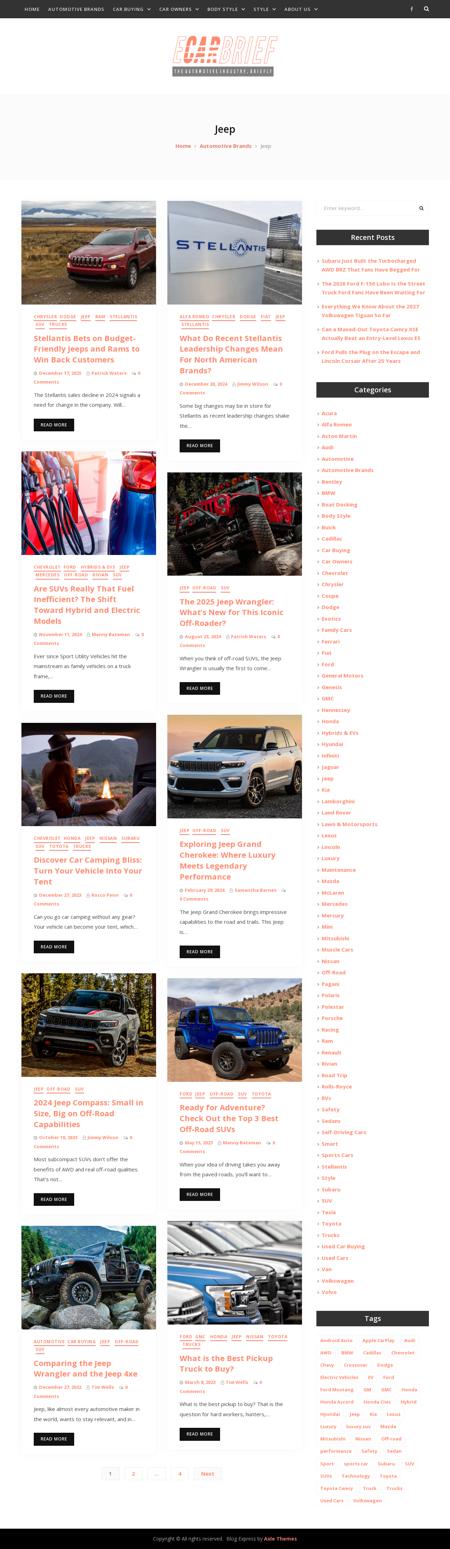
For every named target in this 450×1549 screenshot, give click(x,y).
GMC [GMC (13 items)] (386, 1389)
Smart (330, 1143)
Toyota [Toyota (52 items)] (388, 1476)
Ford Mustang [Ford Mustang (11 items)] (337, 1389)
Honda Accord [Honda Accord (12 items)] (337, 1402)
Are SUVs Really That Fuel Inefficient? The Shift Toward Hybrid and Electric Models (87, 604)
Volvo (329, 1291)
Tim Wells (237, 1382)
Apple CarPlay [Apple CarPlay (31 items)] (378, 1340)
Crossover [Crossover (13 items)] (355, 1365)
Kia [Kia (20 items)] (373, 1414)
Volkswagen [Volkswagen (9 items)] (367, 1500)
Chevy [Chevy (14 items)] (327, 1365)
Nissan (108, 838)
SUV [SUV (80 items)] (409, 1463)
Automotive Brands (76, 9)
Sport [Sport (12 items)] (327, 1463)
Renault (332, 1052)
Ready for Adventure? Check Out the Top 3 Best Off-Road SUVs (229, 1118)
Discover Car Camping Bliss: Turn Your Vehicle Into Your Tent (88, 870)
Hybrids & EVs (98, 567)
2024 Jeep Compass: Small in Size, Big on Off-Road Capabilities (88, 1113)
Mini (327, 926)
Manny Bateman (111, 634)
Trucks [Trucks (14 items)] (394, 1488)
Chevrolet (47, 567)
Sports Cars (337, 1154)
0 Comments (194, 899)
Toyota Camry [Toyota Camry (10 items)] (336, 1488)
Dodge (68, 317)
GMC (200, 1337)
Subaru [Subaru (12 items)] (386, 1463)
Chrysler (45, 317)
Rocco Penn (104, 895)
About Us (297, 9)
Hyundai (332, 743)
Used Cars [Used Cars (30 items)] (331, 1500)
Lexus (329, 835)
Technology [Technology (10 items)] (356, 1476)
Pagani (330, 983)
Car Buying (128, 9)
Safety (331, 1109)
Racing (330, 1029)
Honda (72, 838)
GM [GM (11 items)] (367, 1389)
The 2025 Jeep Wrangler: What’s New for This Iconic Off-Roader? (232, 612)
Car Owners (175, 9)
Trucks (58, 324)
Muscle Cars (337, 949)
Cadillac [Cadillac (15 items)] (372, 1352)
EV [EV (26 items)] (370, 1377)
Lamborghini (338, 801)
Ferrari (331, 641)
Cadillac (332, 538)
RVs (326, 1098)
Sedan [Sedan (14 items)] (394, 1451)
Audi (327, 447)
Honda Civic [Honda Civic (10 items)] (377, 1402)
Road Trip (334, 1075)
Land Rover (336, 812)
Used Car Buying (343, 1246)
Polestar (333, 1006)
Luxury (331, 858)
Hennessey (336, 709)
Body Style (222, 9)
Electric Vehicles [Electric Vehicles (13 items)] (339, 1377)
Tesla (329, 1212)
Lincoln (331, 846)
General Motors (343, 675)
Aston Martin (339, 435)
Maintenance (339, 869)
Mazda (330, 880)
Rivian (100, 575)
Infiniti (330, 755)
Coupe (330, 595)
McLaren (333, 892)
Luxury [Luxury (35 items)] (328, 1426)
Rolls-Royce (337, 1086)
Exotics (331, 618)
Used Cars (335, 1257)
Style (261, 9)
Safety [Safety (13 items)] (369, 1451)
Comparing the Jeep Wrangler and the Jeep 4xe (85, 1368)
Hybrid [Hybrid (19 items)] (409, 1402)
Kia (326, 789)
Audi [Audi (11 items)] (409, 1340)
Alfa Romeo (194, 317)
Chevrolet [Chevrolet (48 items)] (402, 1352)
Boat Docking (340, 504)
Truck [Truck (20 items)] (370, 1488)
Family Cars (337, 629)
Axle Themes (280, 1538)
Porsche (332, 1017)
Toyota (59, 846)
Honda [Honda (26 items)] (409, 1389)
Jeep (86, 317)
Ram (100, 317)
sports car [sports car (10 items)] (356, 1463)
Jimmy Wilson (252, 384)
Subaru (130, 838)
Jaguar (330, 766)
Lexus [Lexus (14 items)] (393, 1414)
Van (327, 1269)
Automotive (49, 1342)
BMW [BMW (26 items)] (347, 1352)
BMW (328, 492)
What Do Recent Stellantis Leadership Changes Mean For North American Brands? (231, 354)
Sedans (331, 1120)
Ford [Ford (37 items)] (388, 1377)
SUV (40, 324)
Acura (329, 413)
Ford (70, 567)
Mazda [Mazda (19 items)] (388, 1426)
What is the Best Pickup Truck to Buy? (226, 1363)
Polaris (331, 995)
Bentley (332, 481)
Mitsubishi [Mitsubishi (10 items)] (333, 1439)
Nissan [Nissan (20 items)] (363, 1439)
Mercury (333, 915)
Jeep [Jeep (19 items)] (355, 1414)
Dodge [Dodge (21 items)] (385, 1365)
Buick (329, 527)
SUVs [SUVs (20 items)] (326, 1476)
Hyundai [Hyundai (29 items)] (330, 1414)
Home (32, 9)
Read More (54, 425)
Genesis (332, 687)
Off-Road (76, 575)
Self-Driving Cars (344, 1132)
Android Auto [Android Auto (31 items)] (336, 1340)
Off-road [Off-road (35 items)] (391, 1439)
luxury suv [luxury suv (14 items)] (358, 1426)
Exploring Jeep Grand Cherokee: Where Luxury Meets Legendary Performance (228, 859)
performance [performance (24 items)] (336, 1451)
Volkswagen (338, 1280)
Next (207, 1473)
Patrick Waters (109, 373)
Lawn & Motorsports (350, 824)
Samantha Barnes (255, 890)
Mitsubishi (335, 938)
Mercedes (47, 575)
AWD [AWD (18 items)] (326, 1352)
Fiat (266, 317)
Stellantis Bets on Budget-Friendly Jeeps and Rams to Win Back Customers (87, 349)
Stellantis (123, 317)
